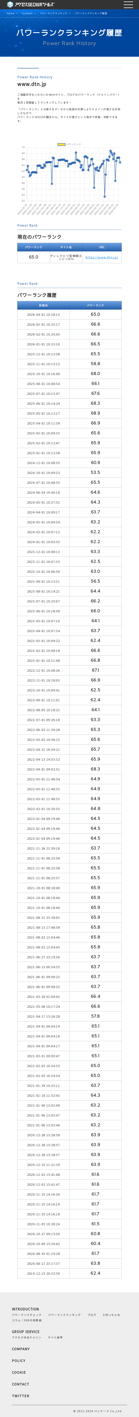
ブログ (91, 1315)
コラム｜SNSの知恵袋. (27, 1320)
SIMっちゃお (111, 1315)
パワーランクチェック (27, 1315)
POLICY (18, 1360)
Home (10, 13)
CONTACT (20, 1384)
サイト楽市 (55, 1337)
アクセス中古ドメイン (26, 1337)
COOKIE (19, 1372)
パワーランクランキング (53, 13)
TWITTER (20, 1395)
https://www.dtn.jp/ (102, 257)
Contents (27, 13)
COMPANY (21, 1348)
